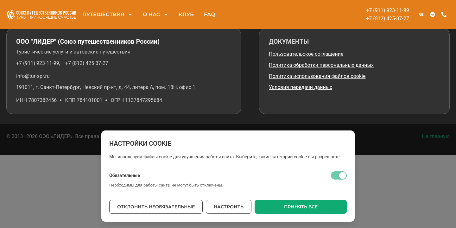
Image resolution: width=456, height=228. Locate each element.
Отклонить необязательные (156, 207)
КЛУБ (186, 14)
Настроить (229, 207)
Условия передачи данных (300, 87)
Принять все (301, 207)
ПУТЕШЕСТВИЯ (107, 14)
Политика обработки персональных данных (321, 65)
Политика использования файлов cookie (317, 76)
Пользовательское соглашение (306, 54)
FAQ (209, 14)
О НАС (155, 14)
